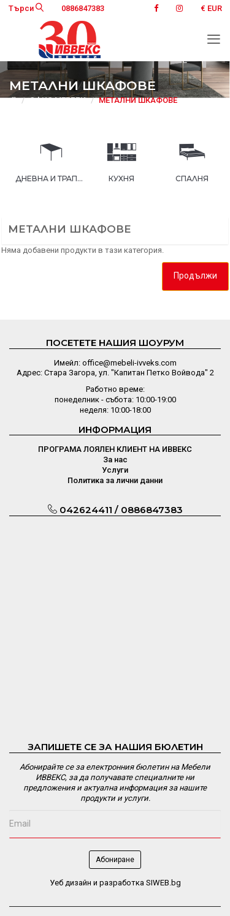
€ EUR (211, 8)
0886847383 (82, 8)
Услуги (115, 470)
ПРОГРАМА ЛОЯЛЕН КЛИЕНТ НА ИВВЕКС (115, 449)
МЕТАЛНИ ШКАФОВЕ (138, 100)
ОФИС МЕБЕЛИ (57, 100)
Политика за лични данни (115, 480)
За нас (115, 459)
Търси (26, 8)
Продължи (195, 275)
